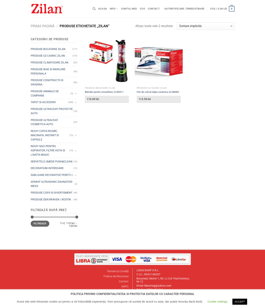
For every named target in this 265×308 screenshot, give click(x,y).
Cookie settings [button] (218, 301)
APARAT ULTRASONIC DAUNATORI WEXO (51, 184)
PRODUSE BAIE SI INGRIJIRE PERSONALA (48, 71)
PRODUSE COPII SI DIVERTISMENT (51, 192)
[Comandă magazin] (205, 26)
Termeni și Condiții (118, 271)
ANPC (125, 286)
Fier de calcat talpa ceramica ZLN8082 (158, 91)
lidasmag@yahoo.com (157, 285)
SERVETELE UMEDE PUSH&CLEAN (51, 161)
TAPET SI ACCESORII (43, 102)
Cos (142, 8)
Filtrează (40, 223)
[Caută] (94, 8)
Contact (154, 8)
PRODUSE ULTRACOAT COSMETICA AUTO (44, 122)
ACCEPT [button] (240, 301)
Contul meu (129, 8)
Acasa (102, 8)
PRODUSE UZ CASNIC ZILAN (48, 55)
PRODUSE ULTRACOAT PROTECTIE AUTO (52, 111)
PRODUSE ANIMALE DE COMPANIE (45, 93)
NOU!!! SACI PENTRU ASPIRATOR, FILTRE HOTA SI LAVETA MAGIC (48, 150)
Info (114, 9)
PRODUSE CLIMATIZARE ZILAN (49, 62)
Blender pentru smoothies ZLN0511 (104, 91)
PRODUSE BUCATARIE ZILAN (48, 49)
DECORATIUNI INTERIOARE (47, 168)
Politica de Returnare (116, 276)
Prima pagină (43, 26)
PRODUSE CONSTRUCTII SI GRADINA (47, 82)
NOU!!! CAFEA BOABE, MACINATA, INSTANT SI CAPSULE (45, 135)
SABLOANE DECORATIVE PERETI (50, 174)
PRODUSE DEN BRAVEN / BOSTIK (51, 199)
